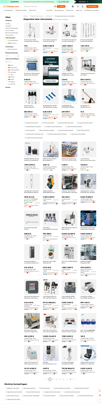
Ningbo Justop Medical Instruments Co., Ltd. (51, 272)
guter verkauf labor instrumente (61, 388)
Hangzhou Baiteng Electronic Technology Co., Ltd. (69, 83)
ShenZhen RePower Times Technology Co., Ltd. (32, 271)
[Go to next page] (73, 379)
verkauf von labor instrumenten (73, 126)
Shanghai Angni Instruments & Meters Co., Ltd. (69, 372)
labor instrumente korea (12, 395)
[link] (100, 391)
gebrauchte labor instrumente (65, 123)
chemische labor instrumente (85, 123)
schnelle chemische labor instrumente (57, 134)
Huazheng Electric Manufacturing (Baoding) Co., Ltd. (88, 200)
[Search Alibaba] (38, 6)
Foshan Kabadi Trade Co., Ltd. (88, 274)
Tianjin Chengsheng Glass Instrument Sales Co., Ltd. (32, 205)
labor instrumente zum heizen (72, 392)
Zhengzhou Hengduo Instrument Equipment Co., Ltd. (88, 340)
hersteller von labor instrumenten (53, 126)
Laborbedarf (49, 16)
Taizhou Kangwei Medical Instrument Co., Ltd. (32, 307)
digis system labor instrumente (14, 392)
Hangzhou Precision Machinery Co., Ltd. (51, 51)
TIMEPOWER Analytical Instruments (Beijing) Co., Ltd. (88, 372)
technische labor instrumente (85, 395)
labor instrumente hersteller (77, 134)
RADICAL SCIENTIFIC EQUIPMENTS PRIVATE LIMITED (88, 115)
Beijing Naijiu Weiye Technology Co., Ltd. (32, 340)
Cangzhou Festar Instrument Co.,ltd (69, 202)
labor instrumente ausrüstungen (30, 395)
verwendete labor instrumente (33, 126)
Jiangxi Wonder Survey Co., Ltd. (51, 202)
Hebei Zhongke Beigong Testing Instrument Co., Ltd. (51, 307)
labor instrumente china (83, 130)
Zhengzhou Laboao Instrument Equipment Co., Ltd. (32, 372)
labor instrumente (30, 130)
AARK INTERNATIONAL (49, 168)
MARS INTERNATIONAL (68, 115)
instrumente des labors (49, 395)
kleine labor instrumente (31, 123)
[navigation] (12, 197)
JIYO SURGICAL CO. (85, 49)
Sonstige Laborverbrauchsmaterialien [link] (65, 16)
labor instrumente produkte (66, 395)
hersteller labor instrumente (81, 388)
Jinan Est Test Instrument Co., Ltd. (69, 272)
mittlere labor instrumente (13, 399)
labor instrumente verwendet (65, 130)
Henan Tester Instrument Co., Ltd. (69, 50)
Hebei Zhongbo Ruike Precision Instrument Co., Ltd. (32, 115)
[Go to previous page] (46, 379)
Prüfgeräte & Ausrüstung (36, 16)
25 (70, 379)
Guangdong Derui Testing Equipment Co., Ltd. (88, 306)
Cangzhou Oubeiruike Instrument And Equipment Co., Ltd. (69, 307)
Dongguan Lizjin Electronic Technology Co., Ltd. (88, 83)
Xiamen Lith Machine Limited (50, 340)
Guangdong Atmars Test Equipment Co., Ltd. (51, 372)
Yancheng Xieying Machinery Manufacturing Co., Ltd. (32, 49)
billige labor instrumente (12, 388)
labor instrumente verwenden (46, 130)
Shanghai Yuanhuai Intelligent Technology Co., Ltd (69, 168)
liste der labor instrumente (32, 392)
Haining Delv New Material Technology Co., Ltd (51, 239)
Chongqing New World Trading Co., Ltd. (51, 117)
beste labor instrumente (29, 388)
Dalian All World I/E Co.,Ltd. (69, 237)
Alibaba (25, 16)
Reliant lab (83, 168)
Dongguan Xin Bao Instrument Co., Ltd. (88, 237)
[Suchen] (61, 6)
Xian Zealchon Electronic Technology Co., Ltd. (32, 83)
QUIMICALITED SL (29, 237)
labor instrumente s (44, 388)
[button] (55, 6)
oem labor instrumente (47, 123)
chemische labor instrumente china (34, 134)
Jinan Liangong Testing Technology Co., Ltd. (69, 340)
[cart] (78, 6)
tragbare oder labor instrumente (51, 392)
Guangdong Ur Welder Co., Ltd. (32, 168)
